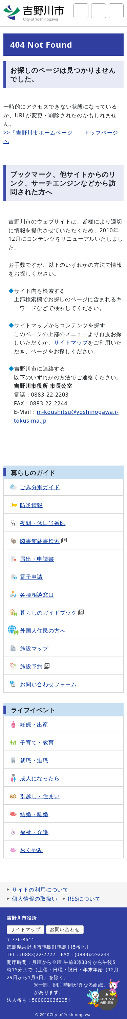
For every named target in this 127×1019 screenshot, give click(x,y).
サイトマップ (71, 342)
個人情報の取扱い (34, 898)
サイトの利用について (40, 889)
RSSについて (84, 898)
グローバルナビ (116, 10)
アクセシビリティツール (98, 10)
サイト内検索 (80, 10)
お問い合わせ (65, 929)
